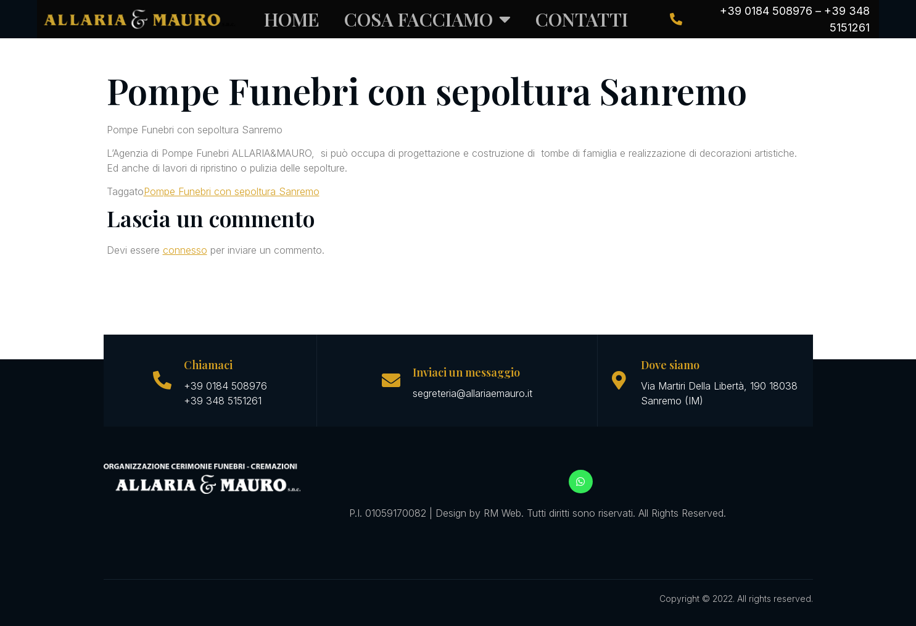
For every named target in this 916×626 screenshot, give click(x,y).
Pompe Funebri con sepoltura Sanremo (232, 191)
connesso (185, 250)
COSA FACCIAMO (427, 19)
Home (292, 19)
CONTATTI (581, 19)
